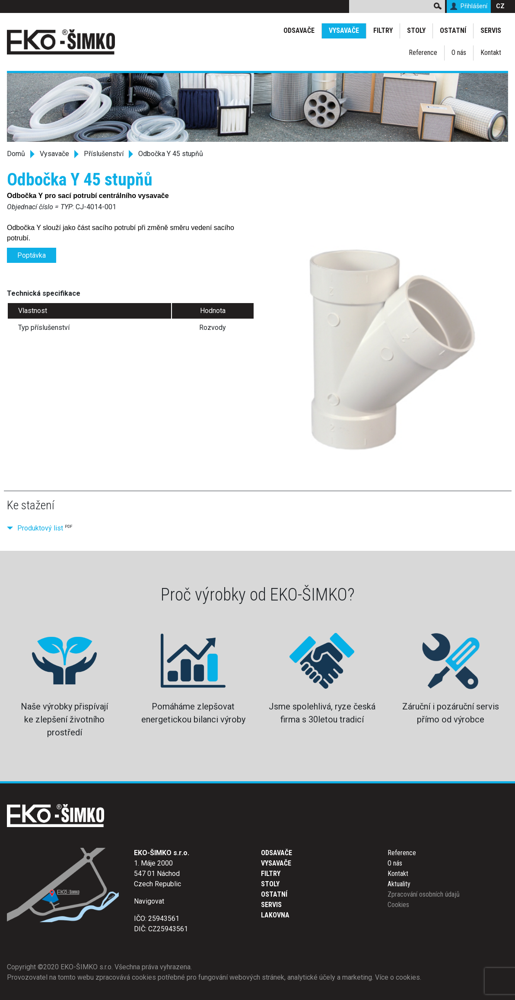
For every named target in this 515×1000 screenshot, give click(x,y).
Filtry (383, 30)
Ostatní (453, 30)
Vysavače (344, 30)
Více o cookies (397, 977)
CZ (500, 6)
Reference (423, 52)
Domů (16, 154)
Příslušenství (104, 154)
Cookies (398, 905)
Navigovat (149, 901)
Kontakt (490, 52)
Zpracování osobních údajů (424, 894)
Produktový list (40, 528)
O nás (458, 52)
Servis (490, 30)
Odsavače (299, 30)
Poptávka (31, 255)
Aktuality (399, 884)
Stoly (416, 30)
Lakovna (275, 915)
